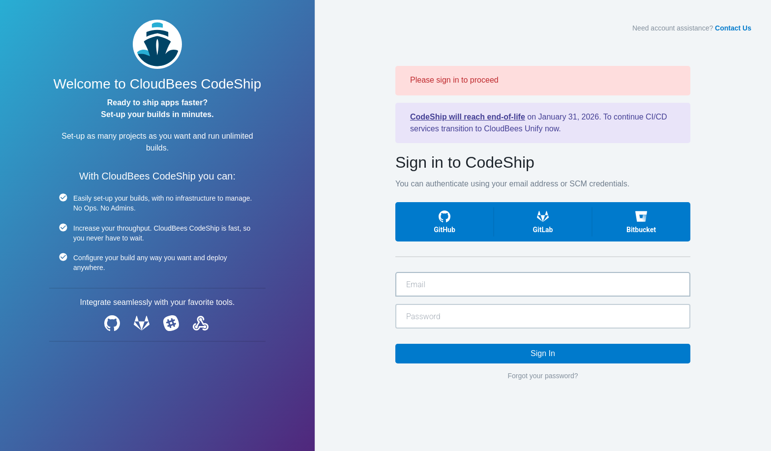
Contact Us (733, 28)
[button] (444, 221)
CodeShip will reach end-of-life (467, 117)
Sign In (543, 353)
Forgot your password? (542, 376)
